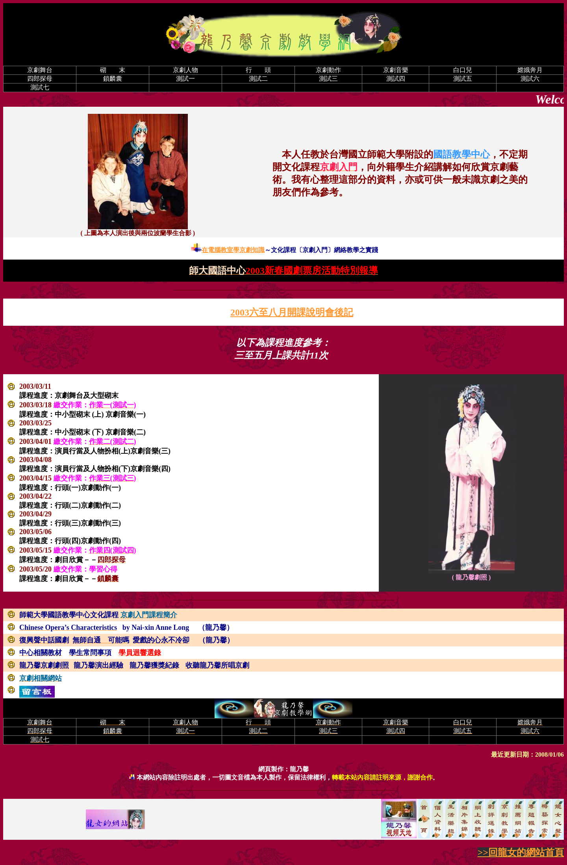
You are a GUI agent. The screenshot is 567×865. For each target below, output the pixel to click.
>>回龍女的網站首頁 (521, 852)
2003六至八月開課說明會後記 (291, 312)
